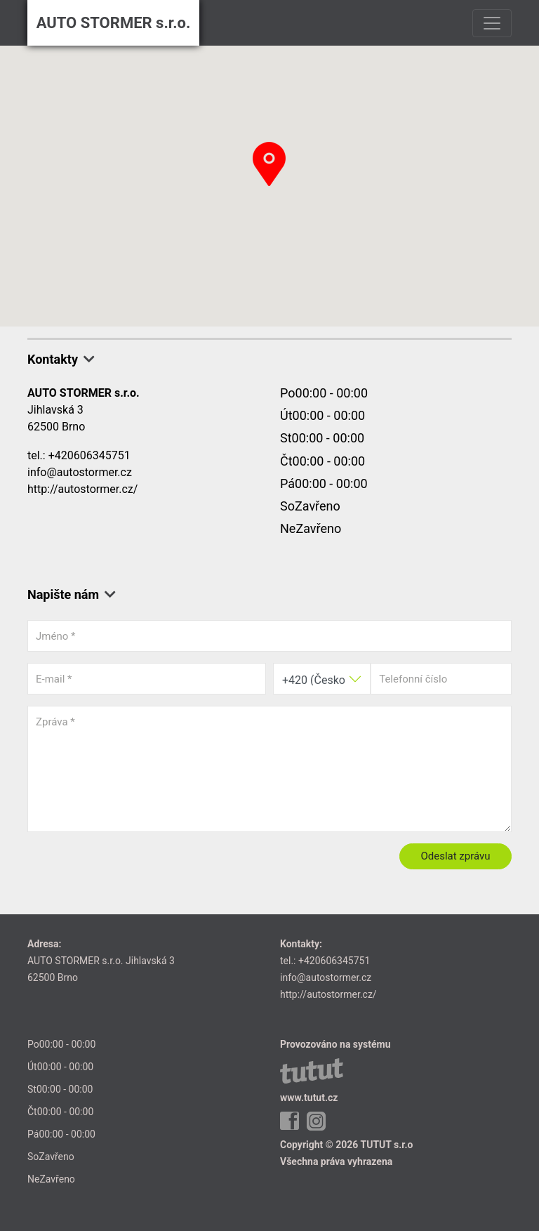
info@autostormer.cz (79, 472)
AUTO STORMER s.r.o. (113, 23)
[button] (269, 164)
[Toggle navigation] (492, 23)
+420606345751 (89, 455)
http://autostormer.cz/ (82, 489)
